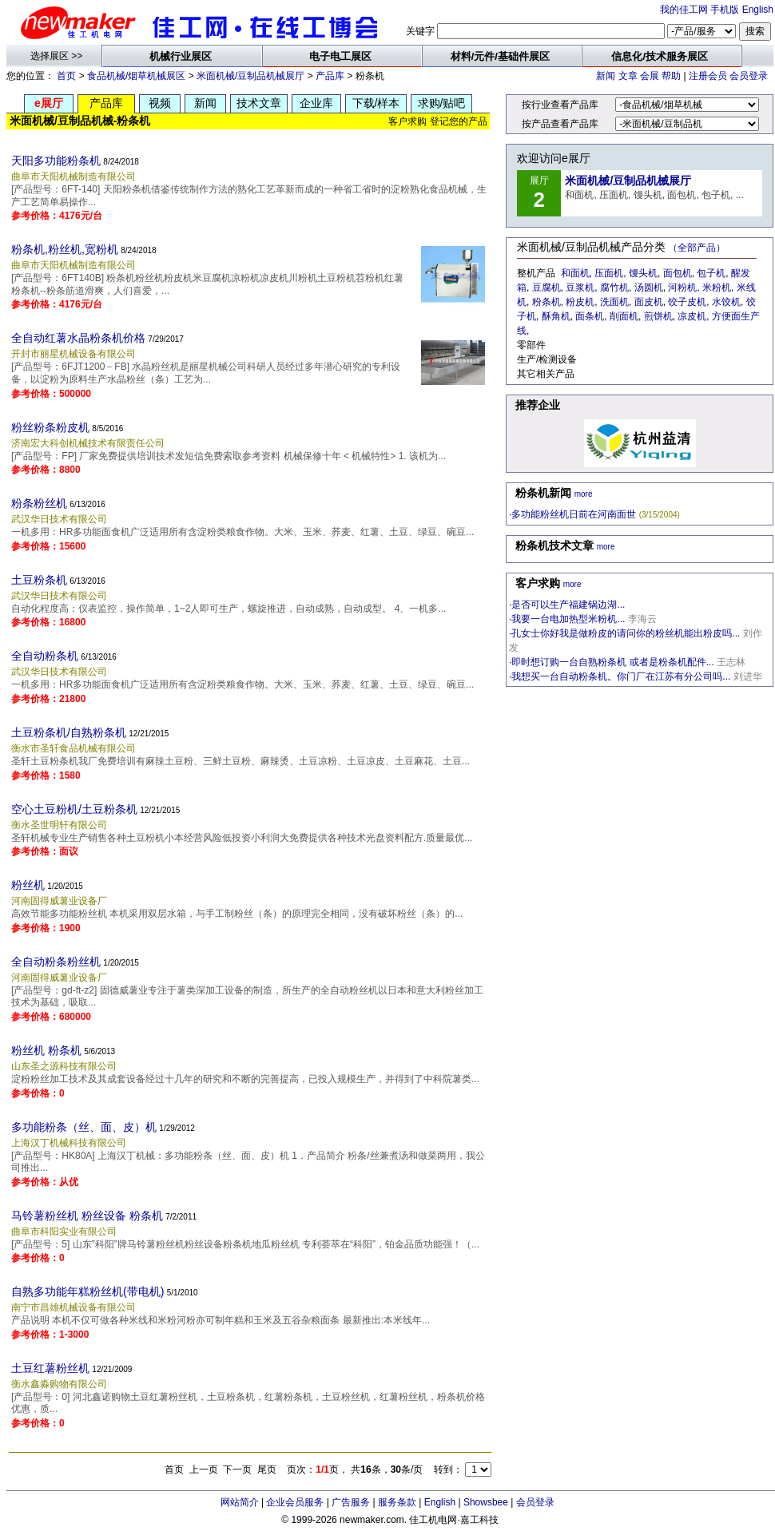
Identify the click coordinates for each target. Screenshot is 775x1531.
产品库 (330, 75)
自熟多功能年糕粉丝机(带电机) (87, 1291)
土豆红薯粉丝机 (50, 1368)
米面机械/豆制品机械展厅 (250, 75)
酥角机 (556, 316)
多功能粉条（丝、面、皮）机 (84, 1126)
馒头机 (643, 273)
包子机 (711, 273)
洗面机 (614, 301)
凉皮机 (692, 316)
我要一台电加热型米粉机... (568, 619)
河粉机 (682, 287)
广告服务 (351, 1502)
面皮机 (648, 301)
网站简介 (240, 1502)
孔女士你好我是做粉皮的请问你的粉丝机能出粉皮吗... (625, 633)
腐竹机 (614, 287)
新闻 (605, 75)
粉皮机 (580, 301)
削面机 (624, 316)
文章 (628, 75)
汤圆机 (648, 287)
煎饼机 (658, 316)
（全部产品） (696, 247)
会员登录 (748, 75)
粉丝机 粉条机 (46, 1050)
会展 (649, 75)
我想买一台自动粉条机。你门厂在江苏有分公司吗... (620, 676)
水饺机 (726, 301)
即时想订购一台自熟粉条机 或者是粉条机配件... (612, 662)
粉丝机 (28, 885)
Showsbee (485, 1502)
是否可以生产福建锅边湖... (568, 604)
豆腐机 (546, 287)
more (583, 494)
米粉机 (716, 287)
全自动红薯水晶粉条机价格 (78, 337)
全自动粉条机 (44, 655)
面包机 (677, 273)
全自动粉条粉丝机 (56, 961)
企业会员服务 (295, 1502)
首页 (66, 75)
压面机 (608, 273)
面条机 (589, 316)
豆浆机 (580, 287)
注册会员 (708, 75)
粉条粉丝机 (39, 503)
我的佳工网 (684, 9)
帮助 (671, 75)
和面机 (575, 273)
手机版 (724, 9)
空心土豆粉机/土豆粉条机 (74, 809)
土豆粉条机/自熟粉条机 (68, 732)
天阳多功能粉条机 (56, 160)
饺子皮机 (687, 301)
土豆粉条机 (39, 579)
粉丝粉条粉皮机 (50, 427)
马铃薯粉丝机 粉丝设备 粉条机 (87, 1215)
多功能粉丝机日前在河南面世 (573, 514)
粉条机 (546, 301)
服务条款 (397, 1502)
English (757, 9)
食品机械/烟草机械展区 (136, 75)
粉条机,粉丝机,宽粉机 (64, 249)
